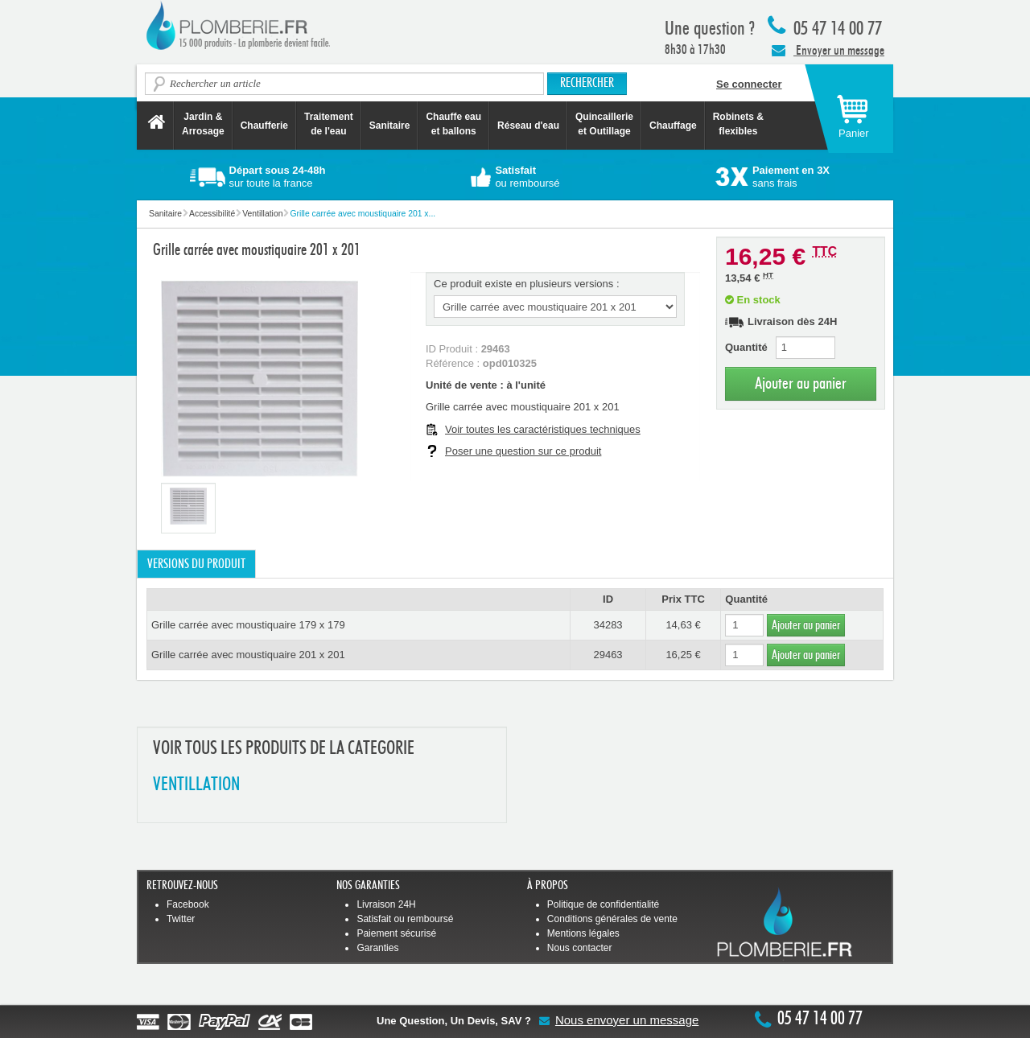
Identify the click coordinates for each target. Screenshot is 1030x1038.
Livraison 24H (385, 904)
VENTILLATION (196, 785)
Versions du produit (196, 564)
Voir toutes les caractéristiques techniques (543, 429)
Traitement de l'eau (328, 124)
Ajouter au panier (801, 383)
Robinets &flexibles (738, 124)
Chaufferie (264, 125)
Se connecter (749, 84)
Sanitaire (389, 125)
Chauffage (673, 125)
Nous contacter (579, 948)
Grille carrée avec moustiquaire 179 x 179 (248, 625)
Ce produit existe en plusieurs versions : (527, 284)
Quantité (746, 347)
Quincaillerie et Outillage (604, 124)
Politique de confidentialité (603, 904)
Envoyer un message (828, 50)
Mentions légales (583, 933)
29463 (607, 655)
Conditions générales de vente (612, 919)
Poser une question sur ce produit (523, 451)
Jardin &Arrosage (203, 124)
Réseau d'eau (528, 125)
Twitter (181, 919)
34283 (607, 625)
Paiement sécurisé (396, 933)
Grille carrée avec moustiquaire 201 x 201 (248, 655)
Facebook (188, 904)
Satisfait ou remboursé (404, 919)
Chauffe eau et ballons (453, 124)
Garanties (377, 948)
